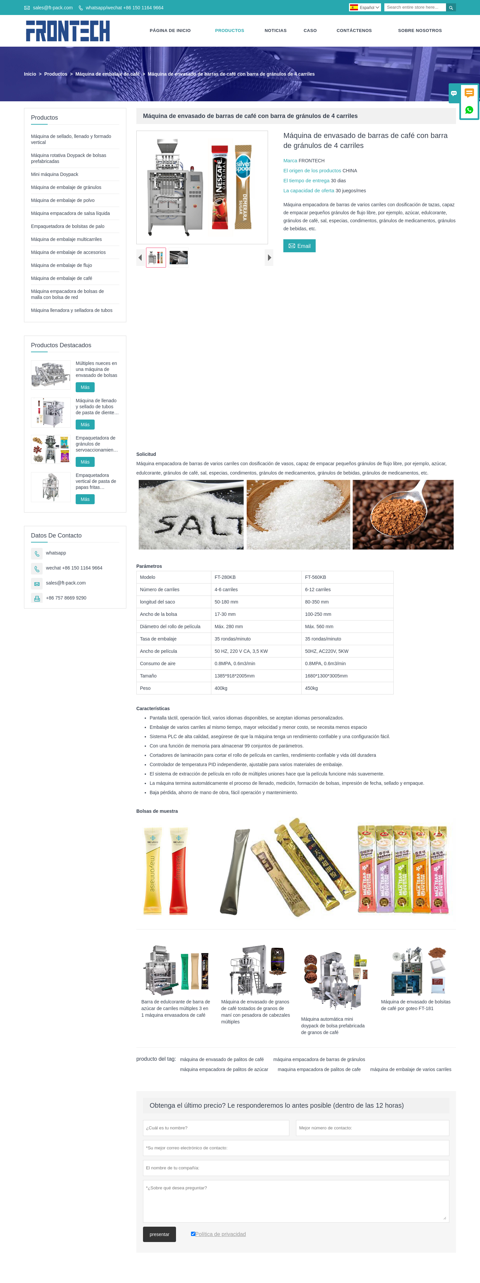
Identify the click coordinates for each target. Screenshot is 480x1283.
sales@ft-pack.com (53, 7)
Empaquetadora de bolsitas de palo (67, 226)
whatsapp (56, 553)
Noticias (276, 30)
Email (299, 245)
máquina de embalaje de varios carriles (411, 1069)
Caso (310, 30)
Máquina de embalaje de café (107, 74)
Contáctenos (354, 30)
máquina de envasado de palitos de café (222, 1059)
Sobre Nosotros (420, 30)
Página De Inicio (170, 30)
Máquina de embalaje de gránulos (66, 187)
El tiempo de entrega (307, 181)
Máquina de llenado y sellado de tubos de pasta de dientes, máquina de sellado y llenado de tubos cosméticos (97, 407)
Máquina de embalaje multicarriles (66, 239)
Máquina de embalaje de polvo (63, 200)
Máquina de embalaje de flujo (61, 265)
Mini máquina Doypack (54, 174)
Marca (291, 161)
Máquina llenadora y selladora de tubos (71, 310)
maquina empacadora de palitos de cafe (319, 1069)
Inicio (30, 74)
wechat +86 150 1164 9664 (74, 568)
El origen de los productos (313, 171)
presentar (159, 1234)
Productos (229, 30)
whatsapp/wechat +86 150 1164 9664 (124, 7)
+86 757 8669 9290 (66, 598)
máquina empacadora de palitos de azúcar (224, 1069)
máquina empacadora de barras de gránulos (319, 1059)
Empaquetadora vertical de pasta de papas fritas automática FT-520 (96, 482)
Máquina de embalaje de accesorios (68, 252)
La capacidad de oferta (309, 191)
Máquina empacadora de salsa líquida (70, 213)
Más (85, 387)
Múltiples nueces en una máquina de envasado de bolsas (96, 369)
